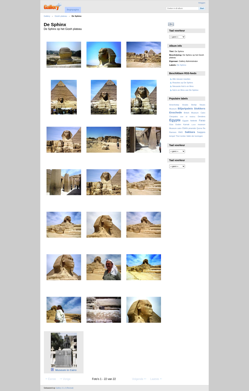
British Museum (191, 113)
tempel (172, 136)
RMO (180, 132)
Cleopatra (173, 116)
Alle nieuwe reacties (181, 79)
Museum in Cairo (66, 370)
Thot (177, 136)
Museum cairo (175, 128)
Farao (202, 120)
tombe (183, 136)
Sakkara (190, 132)
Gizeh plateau (61, 16)
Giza (171, 124)
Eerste (50, 378)
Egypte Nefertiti (189, 121)
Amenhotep (174, 105)
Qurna (199, 128)
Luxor (193, 124)
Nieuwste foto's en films (182, 86)
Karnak (186, 124)
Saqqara (201, 132)
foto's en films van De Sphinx (185, 90)
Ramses (172, 132)
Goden (178, 124)
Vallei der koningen (194, 136)
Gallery (47, 16)
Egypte (175, 120)
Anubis (185, 105)
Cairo (203, 113)
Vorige (64, 378)
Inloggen (201, 3)
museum (201, 124)
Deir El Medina (187, 117)
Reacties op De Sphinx (182, 82)
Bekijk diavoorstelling (171, 24)
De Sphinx (181, 65)
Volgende (139, 378)
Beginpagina (73, 9)
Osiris (185, 128)
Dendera (201, 116)
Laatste (156, 378)
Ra (204, 128)
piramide (192, 128)
